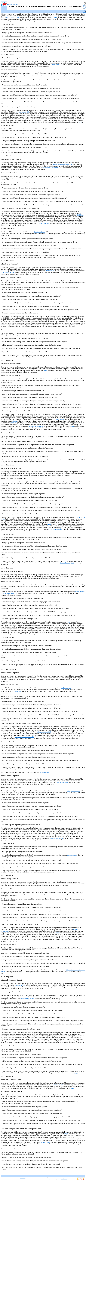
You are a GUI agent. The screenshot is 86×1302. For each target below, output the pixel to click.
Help (85, 8)
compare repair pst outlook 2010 (24, 737)
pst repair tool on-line (73, 791)
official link (79, 215)
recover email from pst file (51, 168)
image (45, 370)
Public (84, 5)
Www (68, 622)
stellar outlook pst (57, 64)
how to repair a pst (39, 232)
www (55, 17)
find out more (50, 271)
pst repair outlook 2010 (44, 732)
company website (59, 419)
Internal (84, 7)
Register (84, 12)
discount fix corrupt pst (67, 563)
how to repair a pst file (22, 112)
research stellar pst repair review (62, 164)
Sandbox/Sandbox (12, 4)
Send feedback (64, 1178)
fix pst (80, 122)
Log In (84, 10)
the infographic (44, 772)
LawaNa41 (22, 1178)
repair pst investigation (36, 426)
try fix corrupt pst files (12, 17)
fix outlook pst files (43, 223)
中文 (84, 6)
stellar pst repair (66, 688)
